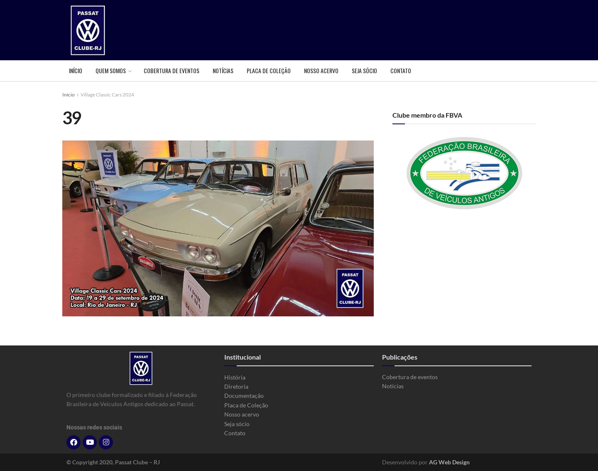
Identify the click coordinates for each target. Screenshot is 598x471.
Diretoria (236, 386)
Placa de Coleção (269, 70)
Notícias (223, 70)
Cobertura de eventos (171, 70)
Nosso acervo (321, 70)
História (234, 377)
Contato (400, 70)
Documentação (244, 395)
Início (75, 70)
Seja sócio (364, 70)
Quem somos (111, 70)
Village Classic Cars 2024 (107, 94)
